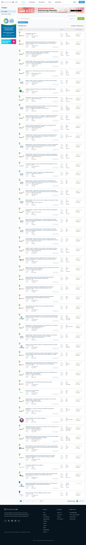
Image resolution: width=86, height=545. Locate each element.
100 (80, 501)
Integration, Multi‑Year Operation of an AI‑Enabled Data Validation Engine (41, 89)
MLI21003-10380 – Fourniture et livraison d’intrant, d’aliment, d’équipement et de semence (42, 210)
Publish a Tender (6, 14)
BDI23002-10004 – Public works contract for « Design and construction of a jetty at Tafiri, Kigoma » (42, 200)
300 (83, 501)
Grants (44, 523)
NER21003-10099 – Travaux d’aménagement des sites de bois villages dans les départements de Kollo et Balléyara (41, 373)
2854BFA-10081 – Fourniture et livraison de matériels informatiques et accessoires (40, 409)
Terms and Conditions (75, 514)
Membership (58, 2)
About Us (59, 512)
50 (77, 501)
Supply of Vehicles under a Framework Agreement (36, 418)
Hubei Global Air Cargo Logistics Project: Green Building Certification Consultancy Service (40, 306)
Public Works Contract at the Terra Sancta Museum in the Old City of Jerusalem (42, 97)
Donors (45, 525)
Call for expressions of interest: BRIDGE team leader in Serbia (38, 492)
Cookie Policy (72, 519)
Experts (45, 514)
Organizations (46, 519)
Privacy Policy (73, 517)
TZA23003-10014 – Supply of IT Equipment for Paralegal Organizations (40, 172)
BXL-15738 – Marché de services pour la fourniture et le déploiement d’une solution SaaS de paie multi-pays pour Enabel (41, 126)
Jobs (16, 2)
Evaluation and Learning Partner (32, 390)
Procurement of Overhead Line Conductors (34, 465)
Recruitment (41, 2)
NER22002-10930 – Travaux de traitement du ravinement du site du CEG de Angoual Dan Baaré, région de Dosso (41, 399)
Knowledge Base (73, 512)
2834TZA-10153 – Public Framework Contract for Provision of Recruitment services (41, 71)
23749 (41, 501)
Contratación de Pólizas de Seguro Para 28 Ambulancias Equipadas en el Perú (41, 163)
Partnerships (32, 2)
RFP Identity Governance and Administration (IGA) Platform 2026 (39, 382)
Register (82, 2)
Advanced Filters (23, 22)
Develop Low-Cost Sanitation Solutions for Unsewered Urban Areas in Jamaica (41, 344)
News (49, 2)
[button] (23, 22)
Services (45, 532)
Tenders (4, 11)
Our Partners (60, 519)
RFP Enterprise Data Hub (31, 33)
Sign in (74, 2)
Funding (23, 2)
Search (80, 18)
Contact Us (59, 514)
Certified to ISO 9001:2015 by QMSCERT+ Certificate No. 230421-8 (17, 532)
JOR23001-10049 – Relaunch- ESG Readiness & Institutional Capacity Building (41, 80)
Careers (59, 517)
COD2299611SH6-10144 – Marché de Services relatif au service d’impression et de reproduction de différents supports (42, 427)
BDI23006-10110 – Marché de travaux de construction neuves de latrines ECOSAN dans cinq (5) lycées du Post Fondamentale (42, 268)
